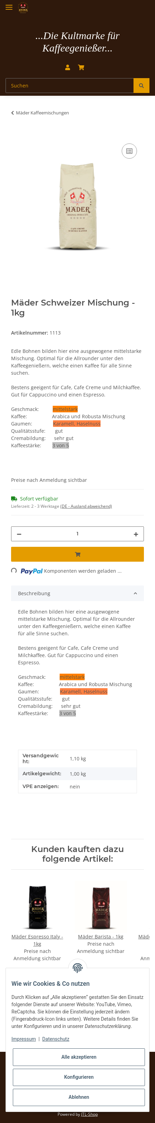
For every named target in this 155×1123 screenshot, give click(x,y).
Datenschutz (55, 1039)
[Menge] (77, 534)
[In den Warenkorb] (16, 134)
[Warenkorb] (81, 67)
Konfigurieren (79, 1077)
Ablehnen (79, 1097)
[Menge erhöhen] (136, 534)
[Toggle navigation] (9, 4)
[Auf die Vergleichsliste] (129, 151)
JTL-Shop (89, 1114)
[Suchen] (70, 85)
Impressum (23, 1039)
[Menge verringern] (19, 534)
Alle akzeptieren (78, 1057)
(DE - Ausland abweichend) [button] (86, 506)
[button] (67, 67)
